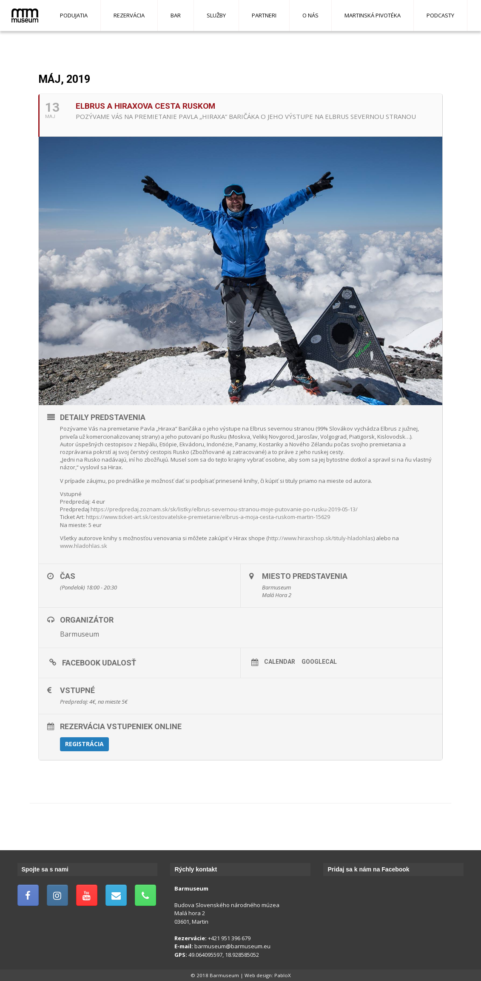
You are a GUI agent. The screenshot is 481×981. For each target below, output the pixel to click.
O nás (310, 15)
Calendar (279, 661)
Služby (216, 15)
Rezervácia (129, 15)
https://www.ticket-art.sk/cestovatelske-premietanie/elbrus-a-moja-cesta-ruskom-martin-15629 (208, 517)
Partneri (264, 15)
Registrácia (84, 744)
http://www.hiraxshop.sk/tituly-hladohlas (320, 538)
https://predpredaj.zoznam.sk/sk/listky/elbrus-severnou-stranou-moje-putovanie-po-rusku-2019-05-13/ (224, 509)
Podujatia (74, 15)
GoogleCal (319, 661)
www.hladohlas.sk (83, 546)
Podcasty (440, 15)
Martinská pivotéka (372, 15)
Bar (176, 15)
